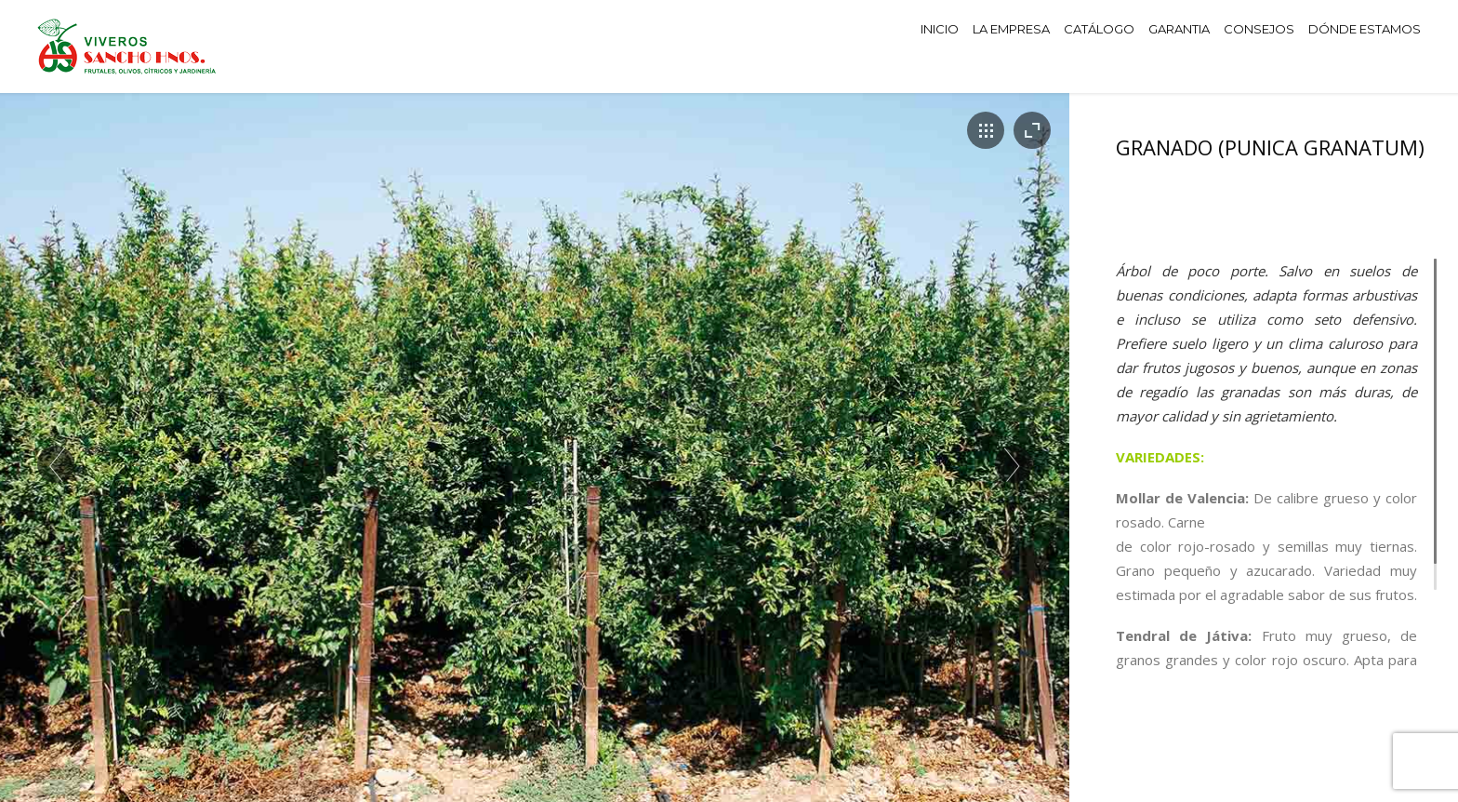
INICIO (940, 28)
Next (1013, 464)
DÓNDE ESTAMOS (1364, 28)
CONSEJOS (1259, 28)
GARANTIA (1179, 28)
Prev (55, 464)
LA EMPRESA (1011, 28)
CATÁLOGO (1099, 28)
